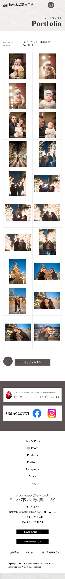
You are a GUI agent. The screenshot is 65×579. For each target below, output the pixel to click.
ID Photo (32, 448)
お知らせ (30, 558)
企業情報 (14, 558)
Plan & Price (32, 441)
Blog (32, 483)
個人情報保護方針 (51, 558)
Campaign (32, 469)
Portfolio (32, 462)
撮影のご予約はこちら (32, 533)
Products (32, 455)
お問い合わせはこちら (32, 546)
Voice (32, 476)
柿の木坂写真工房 (21, 5)
